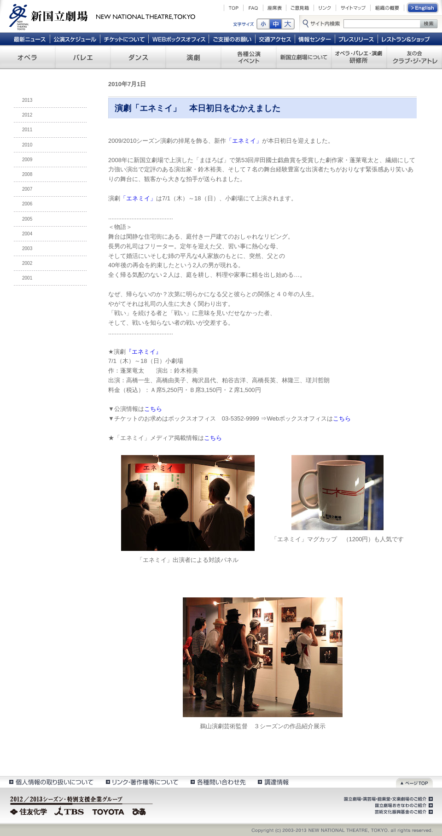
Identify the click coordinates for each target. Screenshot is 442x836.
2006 (27, 203)
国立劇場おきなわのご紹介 (403, 805)
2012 (27, 114)
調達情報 (273, 782)
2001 (27, 278)
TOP (233, 7)
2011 (27, 129)
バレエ (82, 57)
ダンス (138, 57)
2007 (27, 189)
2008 (27, 174)
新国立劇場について (304, 57)
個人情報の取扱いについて (51, 782)
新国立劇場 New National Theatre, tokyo (102, 16)
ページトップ (414, 782)
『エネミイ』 (144, 351)
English (423, 7)
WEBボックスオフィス (179, 38)
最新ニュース (29, 38)
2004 (27, 233)
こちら (153, 408)
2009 (27, 159)
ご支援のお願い (232, 38)
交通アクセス (275, 38)
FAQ (253, 7)
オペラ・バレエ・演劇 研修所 (359, 57)
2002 (27, 263)
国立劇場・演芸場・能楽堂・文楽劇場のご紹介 (387, 799)
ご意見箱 (300, 7)
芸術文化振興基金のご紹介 (403, 812)
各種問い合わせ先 (217, 782)
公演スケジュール (75, 38)
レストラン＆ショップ (406, 38)
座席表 (274, 7)
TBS (69, 811)
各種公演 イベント (248, 57)
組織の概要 (387, 7)
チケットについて (124, 38)
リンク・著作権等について (141, 782)
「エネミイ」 (244, 140)
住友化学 (29, 811)
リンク (325, 7)
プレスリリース (356, 38)
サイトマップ (353, 7)
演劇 (193, 57)
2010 (27, 144)
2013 (27, 100)
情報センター (315, 38)
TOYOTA (108, 811)
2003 (27, 248)
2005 (27, 219)
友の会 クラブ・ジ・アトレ (414, 57)
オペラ (27, 57)
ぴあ (140, 811)
